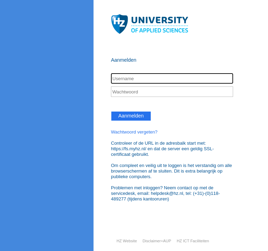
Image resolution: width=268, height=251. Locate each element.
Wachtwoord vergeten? (134, 132)
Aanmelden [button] (131, 116)
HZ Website (127, 241)
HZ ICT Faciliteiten (193, 241)
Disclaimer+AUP (156, 241)
